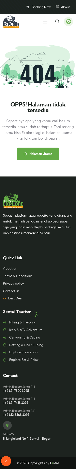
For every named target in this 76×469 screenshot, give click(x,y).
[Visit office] (7, 425)
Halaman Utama (38, 154)
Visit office (9, 434)
